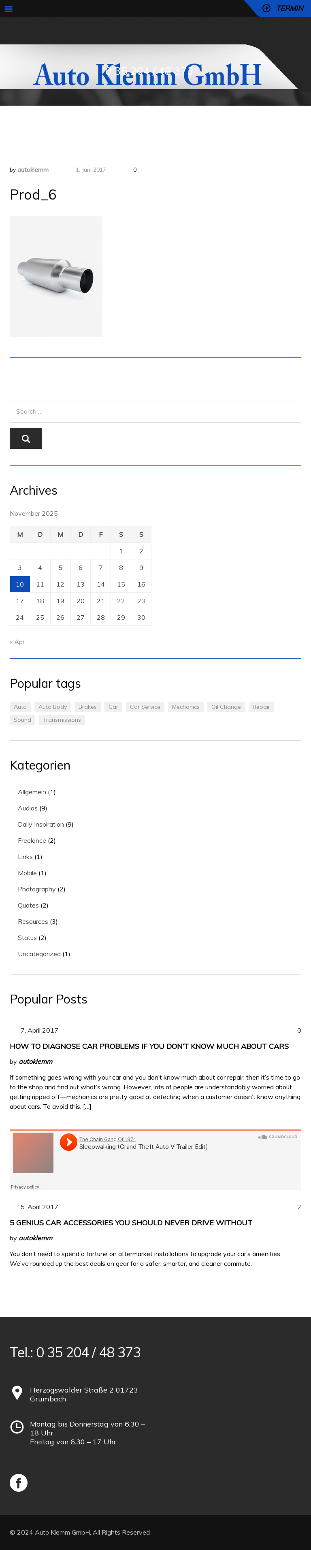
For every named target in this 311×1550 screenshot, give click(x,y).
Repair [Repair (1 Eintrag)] (261, 706)
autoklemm (33, 170)
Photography (37, 889)
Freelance (32, 840)
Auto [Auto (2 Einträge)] (20, 706)
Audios (28, 808)
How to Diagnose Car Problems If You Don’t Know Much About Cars (149, 1046)
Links (25, 857)
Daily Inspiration (41, 824)
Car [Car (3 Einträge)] (113, 706)
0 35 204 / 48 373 (149, 71)
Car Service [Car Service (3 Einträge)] (145, 706)
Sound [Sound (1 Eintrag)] (22, 719)
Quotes (28, 905)
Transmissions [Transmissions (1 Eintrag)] (62, 719)
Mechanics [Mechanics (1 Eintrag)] (186, 706)
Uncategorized (39, 954)
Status (27, 937)
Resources (33, 921)
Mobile (27, 873)
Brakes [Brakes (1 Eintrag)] (88, 706)
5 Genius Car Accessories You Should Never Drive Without (131, 1222)
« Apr (17, 642)
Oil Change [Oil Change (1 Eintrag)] (226, 706)
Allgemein (32, 792)
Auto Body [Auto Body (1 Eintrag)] (52, 706)
